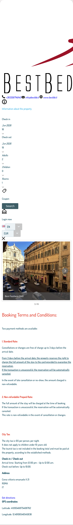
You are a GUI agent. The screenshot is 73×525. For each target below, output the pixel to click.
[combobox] (13, 226)
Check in (6, 119)
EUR (6, 233)
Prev (8, 271)
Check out (6, 137)
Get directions (8, 497)
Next (65, 271)
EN (8, 226)
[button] (10, 206)
